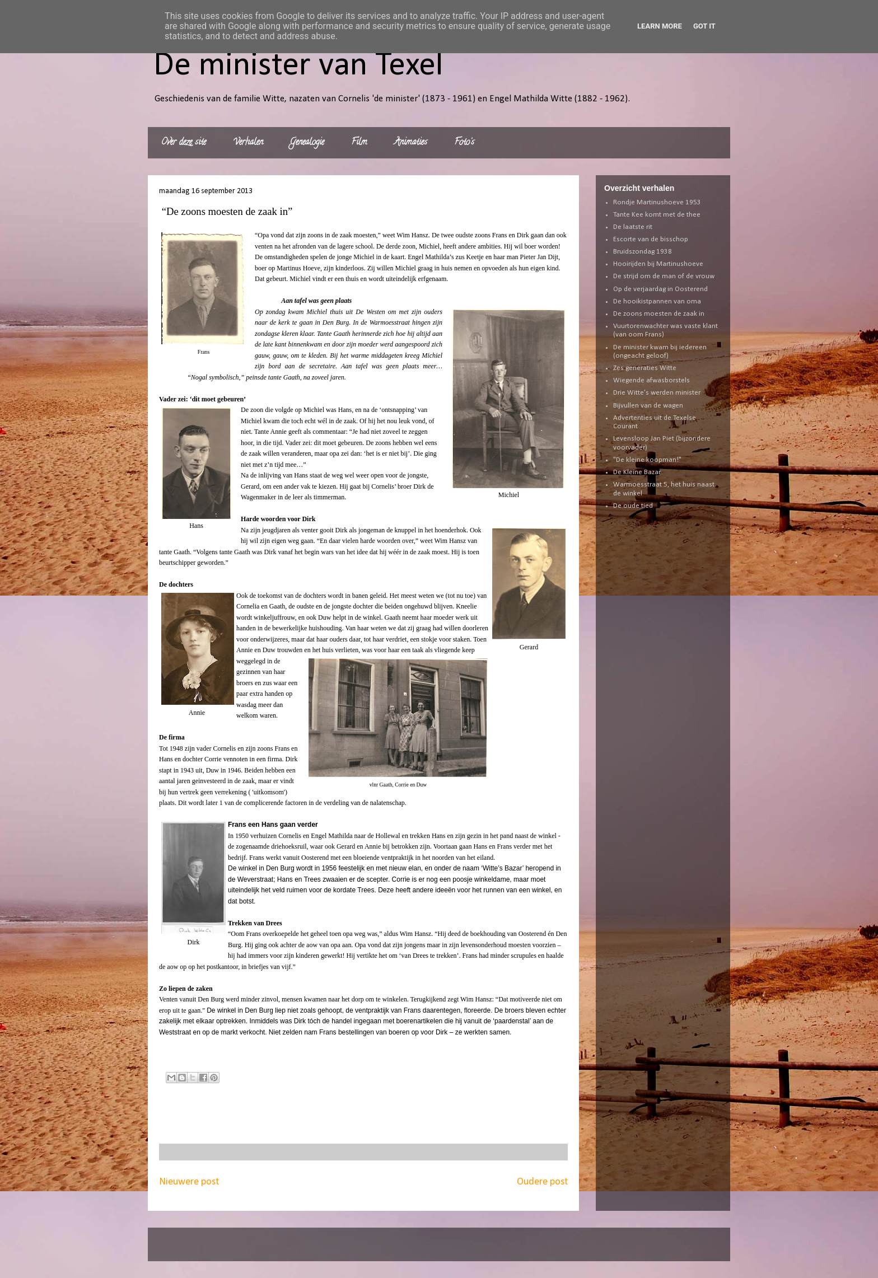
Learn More (659, 26)
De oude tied (633, 505)
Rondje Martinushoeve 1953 (657, 202)
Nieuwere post (189, 1182)
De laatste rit (632, 227)
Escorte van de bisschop (650, 239)
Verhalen (248, 142)
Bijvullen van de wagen (648, 405)
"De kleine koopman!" (647, 460)
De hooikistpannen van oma (657, 301)
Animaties (410, 142)
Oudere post (542, 1182)
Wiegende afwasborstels (651, 380)
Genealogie (307, 142)
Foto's (464, 142)
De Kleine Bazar (637, 472)
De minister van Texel (298, 66)
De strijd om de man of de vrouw (663, 276)
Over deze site (183, 142)
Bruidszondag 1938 (642, 251)
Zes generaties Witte (644, 368)
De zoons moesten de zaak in (658, 313)
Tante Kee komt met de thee (656, 214)
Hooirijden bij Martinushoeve (658, 264)
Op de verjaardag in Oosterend (660, 289)
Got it (704, 26)
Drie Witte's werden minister (656, 392)
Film (359, 142)
